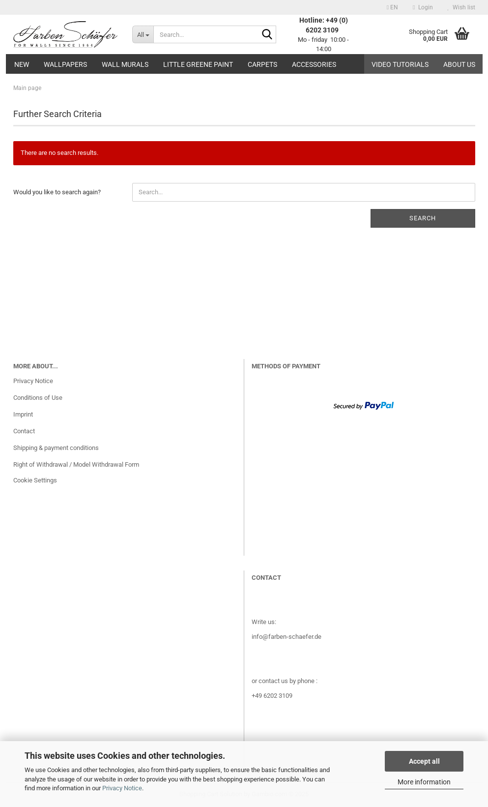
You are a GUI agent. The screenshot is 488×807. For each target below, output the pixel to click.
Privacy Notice (122, 788)
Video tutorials (400, 64)
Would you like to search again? (57, 192)
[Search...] (142, 34)
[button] (392, 7)
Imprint (23, 414)
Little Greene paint (198, 64)
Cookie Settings (35, 480)
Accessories (314, 64)
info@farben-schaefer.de (286, 636)
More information (424, 782)
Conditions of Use (37, 397)
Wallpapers (65, 64)
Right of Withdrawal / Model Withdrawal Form (76, 464)
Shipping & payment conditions (56, 447)
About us (459, 64)
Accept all (424, 761)
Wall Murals (125, 64)
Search (422, 218)
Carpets (262, 64)
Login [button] (422, 7)
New (21, 64)
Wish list (461, 7)
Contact (24, 431)
